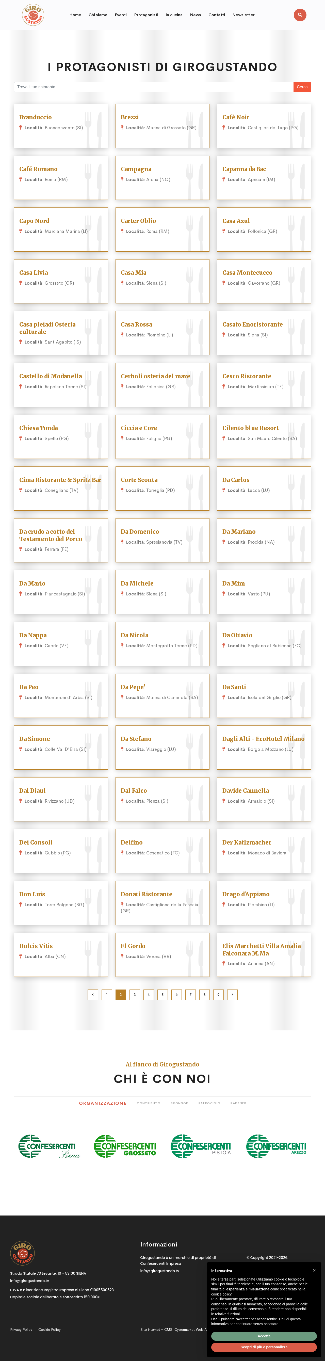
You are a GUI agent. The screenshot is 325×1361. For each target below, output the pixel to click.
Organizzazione (103, 1103)
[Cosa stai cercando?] (154, 87)
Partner (238, 1103)
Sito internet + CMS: (178, 1329)
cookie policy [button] (221, 1294)
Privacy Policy (21, 1329)
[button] (314, 1270)
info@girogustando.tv (29, 1280)
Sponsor (179, 1103)
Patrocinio (210, 1103)
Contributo (148, 1103)
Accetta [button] (264, 1336)
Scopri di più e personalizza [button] (264, 1347)
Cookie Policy (49, 1329)
